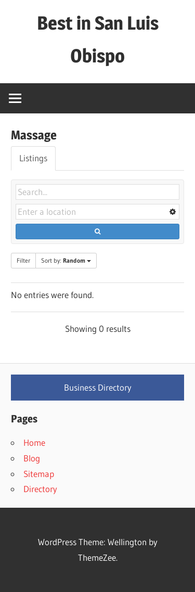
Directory (40, 488)
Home (34, 442)
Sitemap (38, 473)
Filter (23, 260)
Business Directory (98, 387)
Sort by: (66, 260)
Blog (31, 458)
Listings (33, 157)
